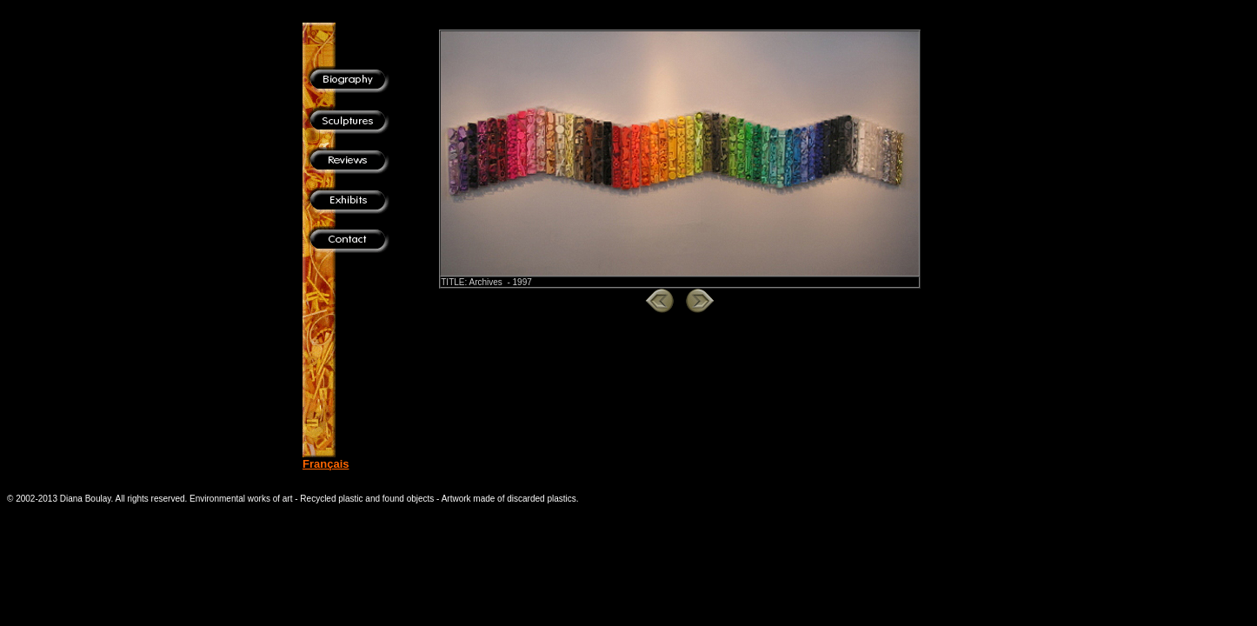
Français (326, 463)
